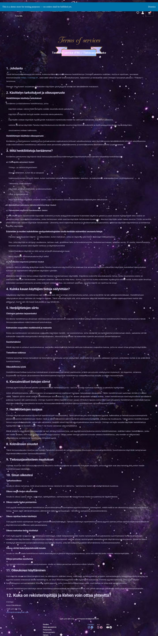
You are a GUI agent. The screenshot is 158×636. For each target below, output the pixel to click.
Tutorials (18, 16)
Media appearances (50, 627)
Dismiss (152, 6)
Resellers (46, 624)
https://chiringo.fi (29, 77)
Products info (48, 630)
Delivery (46, 635)
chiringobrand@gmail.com (17, 612)
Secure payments (49, 632)
